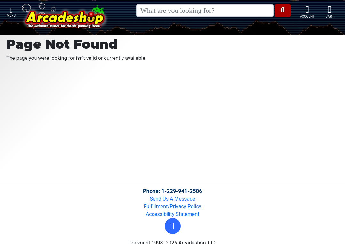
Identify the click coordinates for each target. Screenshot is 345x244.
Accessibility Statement (172, 214)
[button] (173, 226)
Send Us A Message (172, 199)
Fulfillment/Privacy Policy (172, 206)
